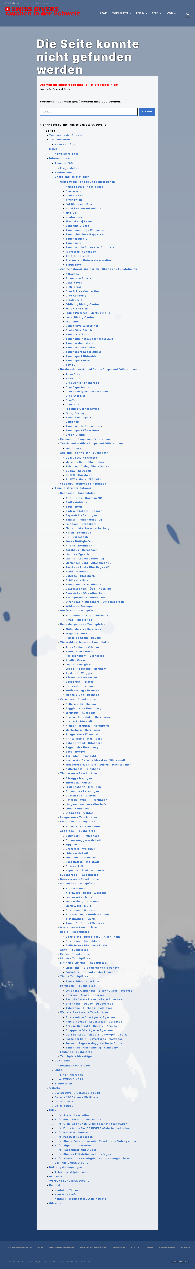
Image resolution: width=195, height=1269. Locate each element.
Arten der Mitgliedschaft (73, 1172)
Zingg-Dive (74, 264)
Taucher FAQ (64, 163)
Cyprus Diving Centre (81, 457)
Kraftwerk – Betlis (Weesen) (86, 892)
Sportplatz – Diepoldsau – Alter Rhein (93, 936)
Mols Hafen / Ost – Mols (82, 901)
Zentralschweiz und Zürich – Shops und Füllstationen (98, 269)
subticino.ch (75, 448)
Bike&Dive (73, 378)
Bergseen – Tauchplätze (77, 985)
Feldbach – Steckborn (81, 524)
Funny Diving (75, 413)
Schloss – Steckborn (80, 575)
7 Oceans (72, 274)
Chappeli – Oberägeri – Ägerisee (89, 1030)
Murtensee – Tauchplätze (78, 927)
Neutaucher (74, 217)
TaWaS (70, 364)
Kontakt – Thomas (67, 1190)
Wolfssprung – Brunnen (82, 690)
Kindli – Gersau (77, 660)
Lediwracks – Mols (79, 897)
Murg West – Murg (79, 905)
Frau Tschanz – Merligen (83, 787)
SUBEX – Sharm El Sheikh (84, 479)
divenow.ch (74, 199)
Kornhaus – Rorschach (82, 550)
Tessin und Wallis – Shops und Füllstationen (92, 443)
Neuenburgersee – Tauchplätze (82, 624)
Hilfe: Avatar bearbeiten (72, 1115)
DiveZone (72, 404)
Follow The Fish (77, 308)
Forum (140, 13)
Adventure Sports (78, 278)
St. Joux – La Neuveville (83, 826)
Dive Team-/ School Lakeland (87, 391)
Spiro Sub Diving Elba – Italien (87, 466)
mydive (71, 212)
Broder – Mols (75, 888)
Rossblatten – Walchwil (82, 861)
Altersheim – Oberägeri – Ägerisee (91, 1017)
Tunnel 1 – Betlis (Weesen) (85, 923)
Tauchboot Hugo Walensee (85, 230)
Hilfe (52, 1110)
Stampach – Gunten (80, 812)
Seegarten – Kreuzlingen (83, 584)
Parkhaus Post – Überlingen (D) (88, 567)
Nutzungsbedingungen (65, 1167)
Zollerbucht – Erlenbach (83, 769)
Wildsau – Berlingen (80, 606)
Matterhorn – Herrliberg (83, 730)
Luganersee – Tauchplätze (79, 874)
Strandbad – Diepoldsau (83, 941)
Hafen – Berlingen (78, 532)
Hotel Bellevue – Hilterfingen (86, 799)
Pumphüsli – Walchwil (81, 857)
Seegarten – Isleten (80, 681)
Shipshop (72, 421)
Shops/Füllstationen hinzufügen (83, 483)
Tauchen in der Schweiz (36, 3)
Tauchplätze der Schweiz (73, 488)
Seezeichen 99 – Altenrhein (85, 593)
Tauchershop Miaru (80, 343)
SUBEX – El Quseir (78, 470)
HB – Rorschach (77, 537)
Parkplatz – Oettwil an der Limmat (90, 972)
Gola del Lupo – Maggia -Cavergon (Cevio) (96, 1034)
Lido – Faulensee (78, 808)
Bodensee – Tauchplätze (78, 493)
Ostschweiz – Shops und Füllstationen (87, 181)
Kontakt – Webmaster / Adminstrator (81, 1198)
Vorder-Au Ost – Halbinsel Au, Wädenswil (95, 760)
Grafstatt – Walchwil (80, 848)
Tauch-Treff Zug (78, 334)
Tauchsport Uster (78, 360)
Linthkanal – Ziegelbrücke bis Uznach (93, 967)
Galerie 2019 (64, 1101)
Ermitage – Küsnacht (80, 712)
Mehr (155, 13)
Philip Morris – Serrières (83, 629)
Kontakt (54, 1185)
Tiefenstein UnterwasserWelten (89, 260)
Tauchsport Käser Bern (82, 430)
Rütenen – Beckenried (81, 677)
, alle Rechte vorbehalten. (74, 1261)
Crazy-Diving (75, 434)
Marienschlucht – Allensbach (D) (89, 562)
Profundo (72, 321)
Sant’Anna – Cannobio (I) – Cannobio (92, 1047)
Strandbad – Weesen (80, 910)
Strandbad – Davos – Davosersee (89, 1003)
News (53, 148)
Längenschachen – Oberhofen (87, 804)
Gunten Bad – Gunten (81, 795)
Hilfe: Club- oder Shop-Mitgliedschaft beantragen (91, 1123)
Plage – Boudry (76, 633)
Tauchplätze (120, 13)
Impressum (57, 1176)
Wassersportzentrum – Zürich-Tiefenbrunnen (98, 764)
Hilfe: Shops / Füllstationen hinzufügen (83, 1154)
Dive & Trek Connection (83, 291)
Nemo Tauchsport (78, 417)
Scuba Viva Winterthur (82, 325)
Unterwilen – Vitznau (81, 686)
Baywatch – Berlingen (81, 515)
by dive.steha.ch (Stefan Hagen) (37, 1261)
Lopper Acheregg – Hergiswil (87, 668)
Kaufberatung (65, 172)
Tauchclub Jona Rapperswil (86, 234)
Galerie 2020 (64, 1105)
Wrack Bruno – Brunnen (82, 694)
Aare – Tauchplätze (74, 949)
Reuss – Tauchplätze (75, 954)
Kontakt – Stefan (67, 1194)
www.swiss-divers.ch (19, 1247)
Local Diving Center (80, 317)
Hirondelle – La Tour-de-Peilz (87, 615)
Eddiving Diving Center (82, 304)
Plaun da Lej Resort (80, 221)
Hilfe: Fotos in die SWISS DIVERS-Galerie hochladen (92, 1128)
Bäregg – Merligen (79, 778)
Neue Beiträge (65, 144)
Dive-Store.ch (76, 395)
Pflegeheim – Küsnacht (82, 734)
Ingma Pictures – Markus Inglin (88, 313)
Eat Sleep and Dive (79, 204)
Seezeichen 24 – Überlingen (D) (88, 588)
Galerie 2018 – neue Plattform (76, 1097)
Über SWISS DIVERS (69, 1079)
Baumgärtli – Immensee (83, 835)
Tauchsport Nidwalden (82, 356)
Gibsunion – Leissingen (82, 791)
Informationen (59, 158)
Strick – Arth (75, 866)
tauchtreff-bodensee (81, 251)
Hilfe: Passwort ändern (71, 1132)
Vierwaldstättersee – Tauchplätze (85, 642)
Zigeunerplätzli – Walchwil (85, 870)
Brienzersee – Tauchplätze (79, 879)
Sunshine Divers (77, 225)
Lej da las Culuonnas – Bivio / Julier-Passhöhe (99, 990)
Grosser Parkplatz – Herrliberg (88, 717)
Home (103, 13)
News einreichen (67, 153)
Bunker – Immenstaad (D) (84, 519)
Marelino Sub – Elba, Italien (85, 462)
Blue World (73, 191)
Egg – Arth (73, 844)
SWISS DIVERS (12, 3)
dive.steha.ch (75, 195)
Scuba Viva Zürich (79, 330)
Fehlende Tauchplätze (76, 1052)
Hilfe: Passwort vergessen (74, 1136)
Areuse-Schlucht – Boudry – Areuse (91, 1026)
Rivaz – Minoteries (79, 619)
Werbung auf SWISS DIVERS (69, 1180)
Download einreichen (75, 1065)
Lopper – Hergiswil (79, 664)
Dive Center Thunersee (82, 382)
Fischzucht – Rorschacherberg (88, 528)
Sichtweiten (63, 1083)
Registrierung (167, 1247)
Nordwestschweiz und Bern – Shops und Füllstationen (99, 369)
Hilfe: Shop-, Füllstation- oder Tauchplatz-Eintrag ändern (96, 1141)
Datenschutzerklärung (93, 1247)
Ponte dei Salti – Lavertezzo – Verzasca (94, 1039)
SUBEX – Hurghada (79, 475)
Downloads (63, 1060)
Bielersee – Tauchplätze (77, 821)
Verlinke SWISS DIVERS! (72, 1162)
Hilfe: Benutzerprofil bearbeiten (78, 1119)
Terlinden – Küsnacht (81, 756)
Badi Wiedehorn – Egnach (84, 511)
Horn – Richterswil (79, 721)
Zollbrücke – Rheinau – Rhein (86, 945)
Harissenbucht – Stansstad (85, 655)
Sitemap (55, 1203)
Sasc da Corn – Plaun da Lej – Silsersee (94, 999)
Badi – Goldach (76, 502)
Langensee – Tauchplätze (78, 817)
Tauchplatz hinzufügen (77, 1056)
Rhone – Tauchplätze (75, 958)
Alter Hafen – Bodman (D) (84, 498)
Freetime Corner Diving (83, 408)
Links (58, 1069)
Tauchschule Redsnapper (84, 426)
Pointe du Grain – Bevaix (83, 637)
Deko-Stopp (74, 282)
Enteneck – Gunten (79, 782)
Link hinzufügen (71, 1074)
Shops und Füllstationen (72, 176)
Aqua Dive (73, 374)
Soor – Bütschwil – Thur (83, 981)
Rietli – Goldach (77, 571)
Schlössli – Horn (77, 580)
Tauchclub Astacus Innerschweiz (89, 338)
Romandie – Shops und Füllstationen (86, 439)
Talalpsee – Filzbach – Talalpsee (89, 1008)
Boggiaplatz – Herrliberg (83, 708)
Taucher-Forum (60, 139)
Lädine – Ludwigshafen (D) (85, 558)
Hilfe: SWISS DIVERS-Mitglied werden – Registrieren (93, 1158)
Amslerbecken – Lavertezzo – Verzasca (94, 1021)
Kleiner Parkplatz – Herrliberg (87, 725)
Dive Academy (76, 295)
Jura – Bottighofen (79, 541)
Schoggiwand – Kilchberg (84, 743)
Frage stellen (69, 168)
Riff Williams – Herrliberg (84, 738)
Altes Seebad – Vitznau (82, 647)
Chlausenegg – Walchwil (83, 840)
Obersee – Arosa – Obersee (85, 995)
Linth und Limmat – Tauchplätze (83, 962)
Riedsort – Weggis (79, 673)
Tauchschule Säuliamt (82, 347)
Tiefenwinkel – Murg (80, 918)
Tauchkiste (74, 243)
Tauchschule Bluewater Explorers (90, 247)
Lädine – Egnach (77, 554)
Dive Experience (77, 387)
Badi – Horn (74, 506)
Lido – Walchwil (77, 853)
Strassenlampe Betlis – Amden (88, 914)
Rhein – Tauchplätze (75, 931)
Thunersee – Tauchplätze (78, 773)
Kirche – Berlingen (79, 545)
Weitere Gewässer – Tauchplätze (84, 1012)
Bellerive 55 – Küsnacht (83, 704)
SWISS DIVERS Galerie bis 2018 (77, 1092)
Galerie (54, 1087)
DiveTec (71, 400)
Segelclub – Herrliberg (82, 747)
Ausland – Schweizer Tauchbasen (84, 452)
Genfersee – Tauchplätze (78, 610)
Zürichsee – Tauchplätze (78, 699)
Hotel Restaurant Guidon (83, 208)
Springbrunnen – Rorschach (86, 597)
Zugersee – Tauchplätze (77, 830)
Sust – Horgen (76, 751)
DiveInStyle (74, 300)
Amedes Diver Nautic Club (85, 186)
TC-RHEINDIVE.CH (79, 256)
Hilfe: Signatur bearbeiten (74, 1145)
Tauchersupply (76, 238)
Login (169, 13)
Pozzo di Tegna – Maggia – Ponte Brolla (94, 1043)
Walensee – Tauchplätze (77, 883)
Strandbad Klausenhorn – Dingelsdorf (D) (96, 601)
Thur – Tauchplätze (74, 976)
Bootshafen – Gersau (81, 651)
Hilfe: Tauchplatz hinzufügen (76, 1149)
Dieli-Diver (73, 287)
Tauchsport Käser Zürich (84, 351)
